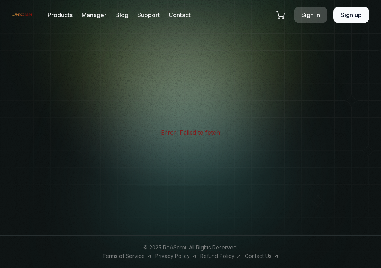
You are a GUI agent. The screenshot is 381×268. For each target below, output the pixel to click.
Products (60, 15)
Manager (93, 15)
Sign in (310, 15)
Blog (121, 15)
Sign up (351, 15)
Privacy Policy (176, 256)
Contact (179, 15)
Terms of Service (127, 256)
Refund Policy (221, 256)
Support (148, 15)
